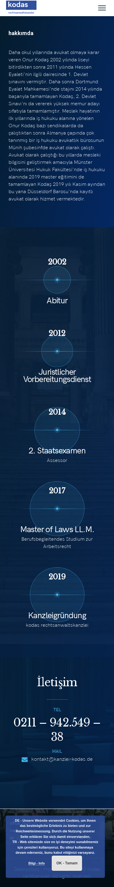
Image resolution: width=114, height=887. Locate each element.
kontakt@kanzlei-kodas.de (62, 759)
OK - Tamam (67, 863)
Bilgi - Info (36, 863)
